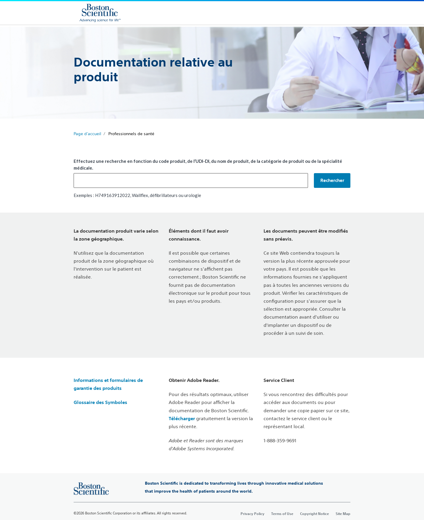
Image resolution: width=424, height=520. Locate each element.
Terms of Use (282, 513)
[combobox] (191, 180)
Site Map (343, 513)
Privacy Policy (252, 513)
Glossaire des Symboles (100, 402)
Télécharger (182, 418)
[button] (332, 180)
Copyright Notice (314, 513)
